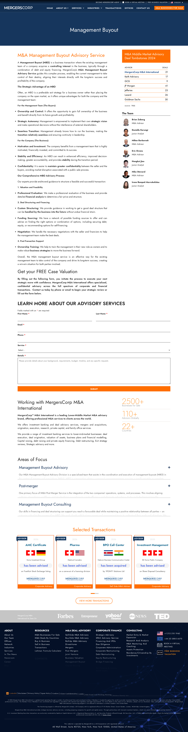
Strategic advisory (105, 635)
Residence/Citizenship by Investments (139, 657)
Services (78, 8)
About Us (62, 8)
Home (50, 8)
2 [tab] (97, 593)
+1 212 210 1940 (172, 633)
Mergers (69, 649)
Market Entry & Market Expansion (137, 636)
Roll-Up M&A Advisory (76, 641)
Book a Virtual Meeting (133, 2)
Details (22, 355)
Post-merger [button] (94, 486)
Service (22, 345)
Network (8, 645)
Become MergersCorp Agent (107, 2)
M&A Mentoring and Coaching (137, 646)
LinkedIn (11, 693)
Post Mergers (71, 653)
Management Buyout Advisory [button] (94, 467)
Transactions (113, 8)
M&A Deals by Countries (47, 638)
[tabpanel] (36, 562)
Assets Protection (135, 650)
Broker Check (107, 715)
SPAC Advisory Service (107, 638)
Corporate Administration (108, 649)
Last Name (101, 313)
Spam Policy (46, 694)
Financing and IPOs (106, 641)
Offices (129, 8)
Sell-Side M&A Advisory (77, 635)
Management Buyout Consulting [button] (94, 504)
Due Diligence (103, 645)
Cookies (55, 695)
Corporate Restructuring (108, 653)
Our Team (9, 638)
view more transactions (94, 600)
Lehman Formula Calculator (48, 653)
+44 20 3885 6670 (173, 638)
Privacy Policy (34, 694)
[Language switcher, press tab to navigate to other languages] (177, 2)
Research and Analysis (138, 640)
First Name (23, 313)
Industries (94, 8)
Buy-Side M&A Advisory (77, 638)
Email (21, 324)
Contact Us (143, 8)
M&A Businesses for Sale (169, 8)
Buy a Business (42, 641)
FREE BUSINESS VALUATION (158, 2)
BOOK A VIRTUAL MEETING (172, 645)
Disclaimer (22, 693)
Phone (21, 335)
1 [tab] (93, 593)
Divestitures (71, 645)
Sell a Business (42, 645)
